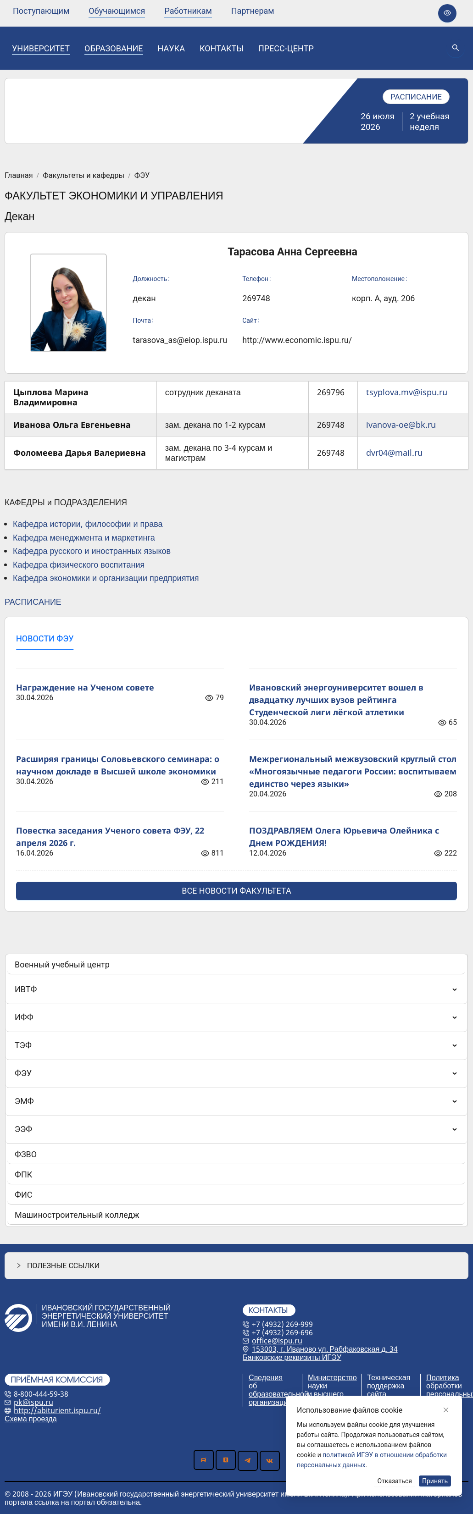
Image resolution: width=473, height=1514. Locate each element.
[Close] (446, 1410)
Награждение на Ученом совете (85, 687)
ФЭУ (142, 175)
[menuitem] (41, 11)
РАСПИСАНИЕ (33, 601)
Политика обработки (444, 1381)
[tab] (44, 639)
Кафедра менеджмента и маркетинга (84, 537)
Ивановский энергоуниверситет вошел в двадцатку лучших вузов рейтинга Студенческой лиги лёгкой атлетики (336, 700)
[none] (41, 11)
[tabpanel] (236, 778)
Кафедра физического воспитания (79, 564)
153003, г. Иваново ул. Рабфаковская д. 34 (325, 1349)
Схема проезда (31, 1419)
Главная (19, 175)
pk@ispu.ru (33, 1402)
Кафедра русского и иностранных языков (92, 550)
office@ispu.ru (277, 1341)
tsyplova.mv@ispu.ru (406, 392)
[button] (236, 1266)
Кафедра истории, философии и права (88, 523)
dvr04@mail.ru (394, 452)
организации (270, 1402)
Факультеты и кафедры (83, 175)
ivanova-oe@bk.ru (401, 424)
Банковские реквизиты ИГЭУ (292, 1357)
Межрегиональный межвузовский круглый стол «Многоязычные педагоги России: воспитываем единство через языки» (352, 771)
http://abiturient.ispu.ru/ (57, 1410)
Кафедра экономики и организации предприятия (106, 577)
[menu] (143, 10)
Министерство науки (332, 1381)
